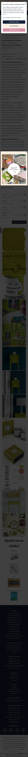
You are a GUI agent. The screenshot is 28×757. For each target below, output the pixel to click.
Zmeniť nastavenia (14, 30)
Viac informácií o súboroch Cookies (11, 17)
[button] (14, 169)
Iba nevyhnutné (14, 26)
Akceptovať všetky (14, 22)
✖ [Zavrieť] (25, 3)
